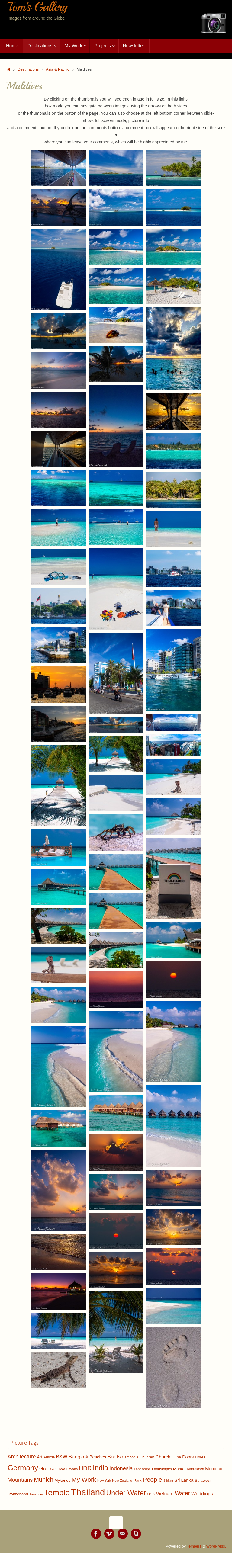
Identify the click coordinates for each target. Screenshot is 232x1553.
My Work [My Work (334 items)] (84, 1479)
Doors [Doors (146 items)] (188, 1457)
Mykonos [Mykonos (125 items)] (63, 1480)
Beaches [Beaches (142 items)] (97, 1457)
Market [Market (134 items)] (179, 1469)
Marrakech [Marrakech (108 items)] (195, 1469)
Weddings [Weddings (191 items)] (202, 1493)
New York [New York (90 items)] (104, 1480)
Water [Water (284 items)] (182, 1493)
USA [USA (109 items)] (151, 1494)
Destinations (28, 69)
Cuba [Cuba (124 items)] (176, 1457)
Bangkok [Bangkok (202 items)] (79, 1457)
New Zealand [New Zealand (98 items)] (122, 1480)
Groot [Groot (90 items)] (61, 1469)
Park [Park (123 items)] (138, 1480)
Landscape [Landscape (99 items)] (142, 1469)
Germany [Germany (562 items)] (23, 1468)
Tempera (194, 1546)
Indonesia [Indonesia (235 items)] (121, 1468)
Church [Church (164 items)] (163, 1456)
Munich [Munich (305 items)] (43, 1479)
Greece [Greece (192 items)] (47, 1468)
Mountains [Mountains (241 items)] (20, 1480)
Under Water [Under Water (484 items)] (126, 1493)
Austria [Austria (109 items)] (49, 1457)
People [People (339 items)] (152, 1479)
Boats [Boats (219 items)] (114, 1457)
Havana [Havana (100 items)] (72, 1469)
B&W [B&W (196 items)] (61, 1456)
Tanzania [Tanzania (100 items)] (36, 1494)
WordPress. (216, 1546)
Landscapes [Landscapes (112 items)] (162, 1469)
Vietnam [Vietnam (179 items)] (164, 1493)
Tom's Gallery (37, 7)
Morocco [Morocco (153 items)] (213, 1468)
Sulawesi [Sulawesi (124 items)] (203, 1480)
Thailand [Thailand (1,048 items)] (88, 1492)
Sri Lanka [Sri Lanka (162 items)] (184, 1480)
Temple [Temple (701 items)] (57, 1492)
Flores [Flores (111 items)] (200, 1457)
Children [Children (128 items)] (146, 1457)
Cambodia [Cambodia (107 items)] (130, 1457)
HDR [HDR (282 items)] (85, 1468)
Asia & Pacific (57, 69)
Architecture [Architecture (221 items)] (22, 1457)
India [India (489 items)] (100, 1468)
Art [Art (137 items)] (39, 1457)
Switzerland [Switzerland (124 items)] (18, 1494)
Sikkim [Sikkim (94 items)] (168, 1480)
